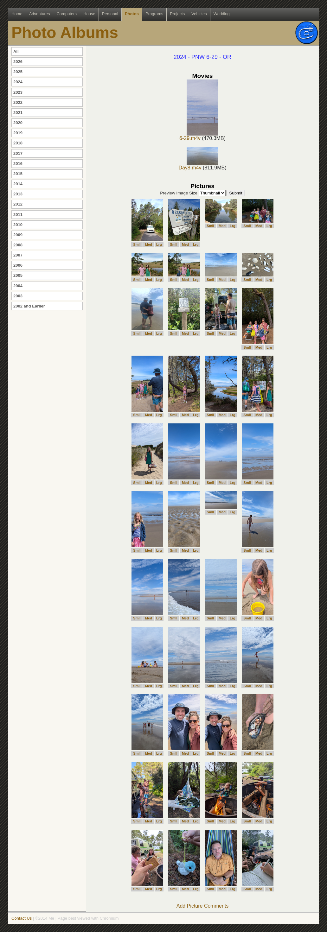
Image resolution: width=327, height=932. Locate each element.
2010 (17, 224)
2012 (17, 204)
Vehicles (199, 13)
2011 (17, 214)
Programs (154, 13)
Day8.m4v (198, 165)
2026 (17, 61)
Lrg (159, 244)
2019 (17, 132)
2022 (17, 102)
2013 (17, 194)
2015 (17, 173)
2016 (17, 163)
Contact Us (21, 918)
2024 (17, 81)
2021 (17, 112)
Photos (132, 13)
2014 (17, 183)
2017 (17, 153)
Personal (110, 13)
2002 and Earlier (29, 306)
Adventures (39, 13)
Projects (177, 13)
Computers (66, 13)
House (89, 13)
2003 (17, 296)
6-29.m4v (198, 136)
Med (148, 244)
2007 (17, 255)
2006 (17, 265)
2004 (17, 285)
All (16, 51)
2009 (17, 234)
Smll (136, 244)
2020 (17, 122)
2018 (17, 143)
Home (16, 13)
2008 (17, 245)
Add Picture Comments (202, 906)
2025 (17, 71)
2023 (17, 92)
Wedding (222, 13)
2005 (17, 275)
